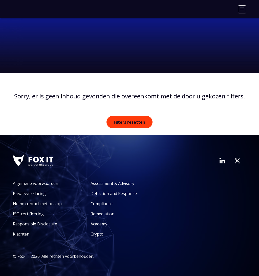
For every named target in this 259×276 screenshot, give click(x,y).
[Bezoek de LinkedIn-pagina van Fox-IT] (222, 160)
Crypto (97, 234)
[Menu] (242, 9)
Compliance (102, 203)
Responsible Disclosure (35, 224)
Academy (99, 224)
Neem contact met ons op (37, 203)
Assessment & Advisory (112, 183)
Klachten (21, 234)
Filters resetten (129, 122)
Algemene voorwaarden (35, 183)
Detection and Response (114, 193)
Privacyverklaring (29, 193)
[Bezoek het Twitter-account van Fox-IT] (237, 160)
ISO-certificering (28, 214)
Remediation (102, 214)
